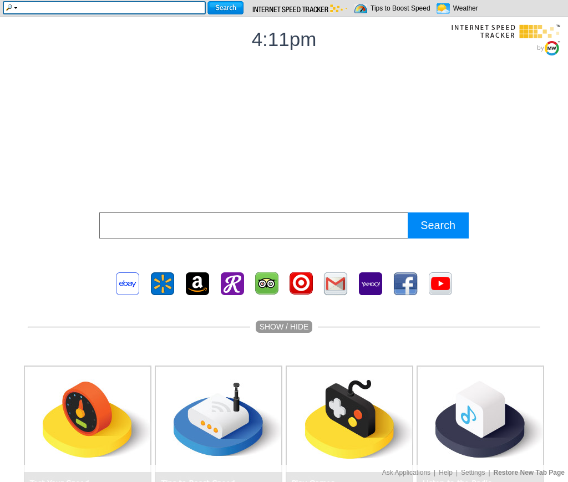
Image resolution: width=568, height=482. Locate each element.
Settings (473, 472)
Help (446, 472)
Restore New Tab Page (529, 472)
